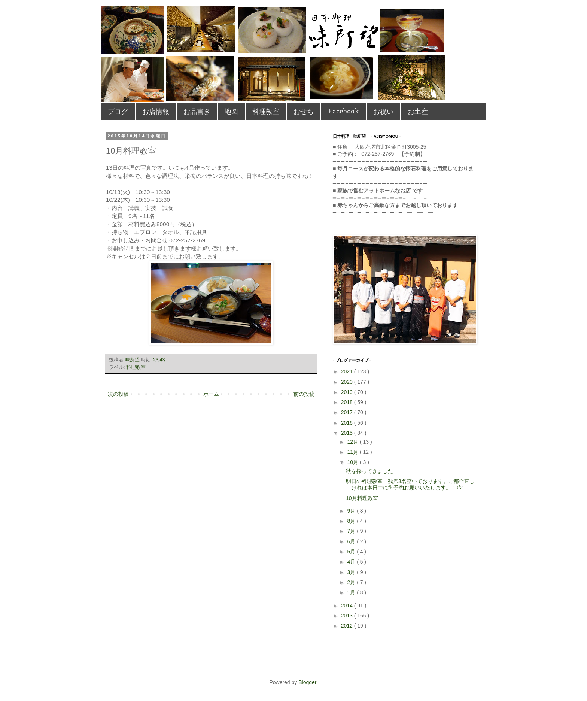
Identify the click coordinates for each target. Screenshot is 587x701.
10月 (353, 462)
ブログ (118, 111)
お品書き (196, 111)
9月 (352, 511)
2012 (347, 626)
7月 (352, 531)
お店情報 (155, 111)
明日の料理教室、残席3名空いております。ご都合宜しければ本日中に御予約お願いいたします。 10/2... (410, 484)
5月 (352, 552)
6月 (352, 541)
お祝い (383, 111)
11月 (353, 452)
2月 (352, 582)
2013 (347, 616)
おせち (304, 111)
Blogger (307, 682)
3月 (352, 572)
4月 (352, 562)
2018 (347, 402)
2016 (347, 423)
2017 (347, 412)
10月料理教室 (362, 498)
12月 (353, 442)
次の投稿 (118, 394)
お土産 (418, 111)
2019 (347, 392)
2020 (347, 382)
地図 (231, 111)
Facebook (343, 111)
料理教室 (265, 111)
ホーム (211, 394)
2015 (347, 433)
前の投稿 (304, 394)
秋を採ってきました (369, 471)
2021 (347, 371)
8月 (352, 521)
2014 (347, 606)
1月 (352, 592)
